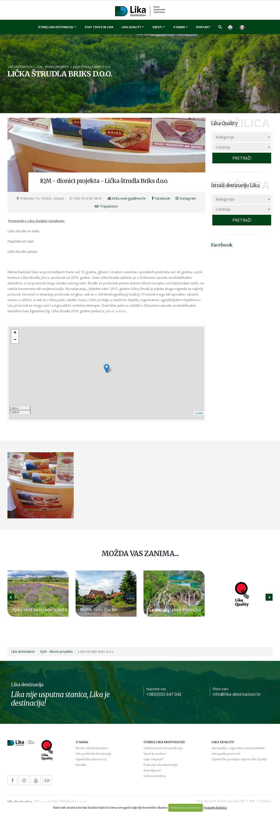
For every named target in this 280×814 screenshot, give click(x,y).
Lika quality (131, 27)
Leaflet (199, 413)
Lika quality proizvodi (226, 754)
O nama (179, 27)
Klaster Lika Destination (92, 748)
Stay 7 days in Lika (99, 27)
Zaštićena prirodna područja (163, 748)
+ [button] (15, 333)
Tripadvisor (106, 206)
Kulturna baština (154, 776)
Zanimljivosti (152, 770)
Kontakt (203, 27)
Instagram (186, 198)
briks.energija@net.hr (129, 198)
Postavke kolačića (215, 808)
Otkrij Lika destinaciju (55, 27)
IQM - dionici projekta (53, 67)
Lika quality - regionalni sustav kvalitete (238, 748)
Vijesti (157, 27)
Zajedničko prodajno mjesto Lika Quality (239, 759)
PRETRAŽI (241, 158)
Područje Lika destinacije (160, 765)
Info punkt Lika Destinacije (93, 754)
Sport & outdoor (154, 754)
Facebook (161, 198)
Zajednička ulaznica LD (91, 759)
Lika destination (20, 67)
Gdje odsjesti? (153, 759)
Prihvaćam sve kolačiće (185, 808)
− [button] (15, 339)
